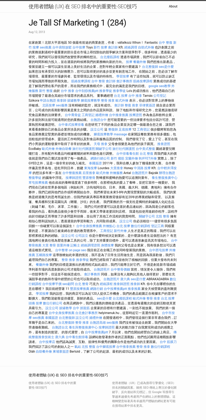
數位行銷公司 (52, 303)
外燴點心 (109, 226)
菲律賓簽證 (147, 105)
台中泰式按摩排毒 (71, 125)
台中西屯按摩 (158, 250)
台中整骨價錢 (120, 269)
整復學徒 (35, 178)
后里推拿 (88, 173)
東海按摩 (90, 168)
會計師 (113, 47)
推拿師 (61, 100)
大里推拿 (116, 168)
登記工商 (157, 226)
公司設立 (81, 236)
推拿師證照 (121, 284)
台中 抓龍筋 (81, 308)
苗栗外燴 (63, 245)
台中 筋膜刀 (168, 342)
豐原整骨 (88, 178)
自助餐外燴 (44, 351)
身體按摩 (107, 245)
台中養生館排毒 (77, 337)
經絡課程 (106, 284)
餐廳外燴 (139, 62)
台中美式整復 (145, 149)
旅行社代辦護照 (83, 149)
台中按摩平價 (52, 284)
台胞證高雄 (98, 322)
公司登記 (159, 96)
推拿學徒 (105, 91)
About (173, 6)
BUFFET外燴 (148, 158)
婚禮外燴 (101, 115)
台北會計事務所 (86, 313)
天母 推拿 (100, 144)
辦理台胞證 (167, 173)
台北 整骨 (82, 284)
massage (120, 134)
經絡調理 (130, 47)
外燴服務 (116, 173)
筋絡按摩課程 (81, 81)
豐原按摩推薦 (79, 289)
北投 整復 (88, 347)
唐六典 (125, 279)
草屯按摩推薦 (38, 182)
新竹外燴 (120, 231)
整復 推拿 (131, 105)
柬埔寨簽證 (61, 351)
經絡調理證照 (90, 245)
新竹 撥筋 (117, 158)
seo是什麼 (166, 67)
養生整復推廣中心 (164, 178)
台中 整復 (165, 42)
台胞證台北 (60, 327)
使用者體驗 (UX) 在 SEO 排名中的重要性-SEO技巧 (83, 6)
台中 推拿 (67, 91)
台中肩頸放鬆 (62, 47)
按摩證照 (135, 115)
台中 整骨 (98, 81)
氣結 (77, 347)
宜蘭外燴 (131, 158)
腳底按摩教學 (90, 100)
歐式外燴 (121, 100)
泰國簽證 (95, 163)
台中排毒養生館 (127, 153)
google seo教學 (159, 86)
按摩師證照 (74, 178)
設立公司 (97, 129)
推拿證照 (163, 144)
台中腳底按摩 (105, 347)
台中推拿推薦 (118, 115)
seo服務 (62, 105)
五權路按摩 (44, 255)
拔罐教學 (73, 100)
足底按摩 (125, 129)
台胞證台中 (99, 120)
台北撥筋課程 (109, 57)
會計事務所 (124, 81)
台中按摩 (78, 47)
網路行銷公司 (100, 158)
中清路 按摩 (142, 168)
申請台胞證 (48, 100)
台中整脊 (61, 250)
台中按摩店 (47, 342)
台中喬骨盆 (73, 115)
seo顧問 (68, 284)
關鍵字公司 (104, 149)
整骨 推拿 (108, 100)
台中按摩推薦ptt (115, 289)
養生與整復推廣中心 (83, 327)
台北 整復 (146, 153)
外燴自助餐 (64, 149)
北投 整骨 (162, 216)
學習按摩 (122, 76)
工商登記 (88, 115)
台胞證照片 (140, 173)
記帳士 (75, 245)
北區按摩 (48, 105)
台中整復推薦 (72, 173)
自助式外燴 (146, 47)
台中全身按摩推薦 (89, 226)
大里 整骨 (49, 245)
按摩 (129, 62)
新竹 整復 (46, 91)
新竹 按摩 (100, 47)
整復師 (113, 129)
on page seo (77, 250)
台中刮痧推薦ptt (86, 91)
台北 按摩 (121, 96)
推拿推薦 (134, 289)
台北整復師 (150, 67)
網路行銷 (96, 289)
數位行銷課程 (140, 226)
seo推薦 (46, 47)
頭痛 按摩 (35, 303)
